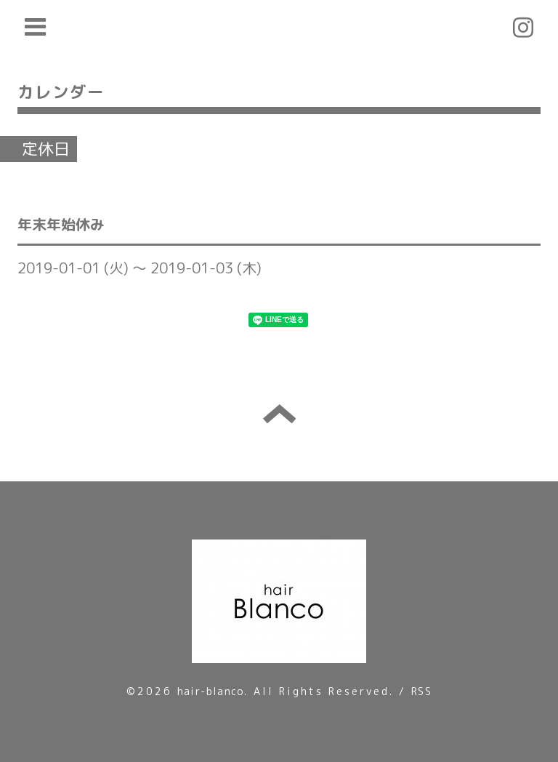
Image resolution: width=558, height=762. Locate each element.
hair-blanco (210, 691)
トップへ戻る (279, 413)
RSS (421, 691)
